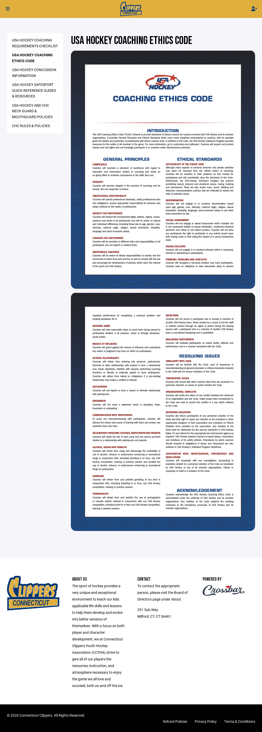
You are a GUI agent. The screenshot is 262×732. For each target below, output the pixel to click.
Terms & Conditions (239, 721)
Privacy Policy (206, 721)
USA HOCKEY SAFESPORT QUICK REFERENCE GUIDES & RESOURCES (34, 90)
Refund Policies (175, 721)
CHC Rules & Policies (31, 125)
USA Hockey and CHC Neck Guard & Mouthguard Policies (32, 111)
